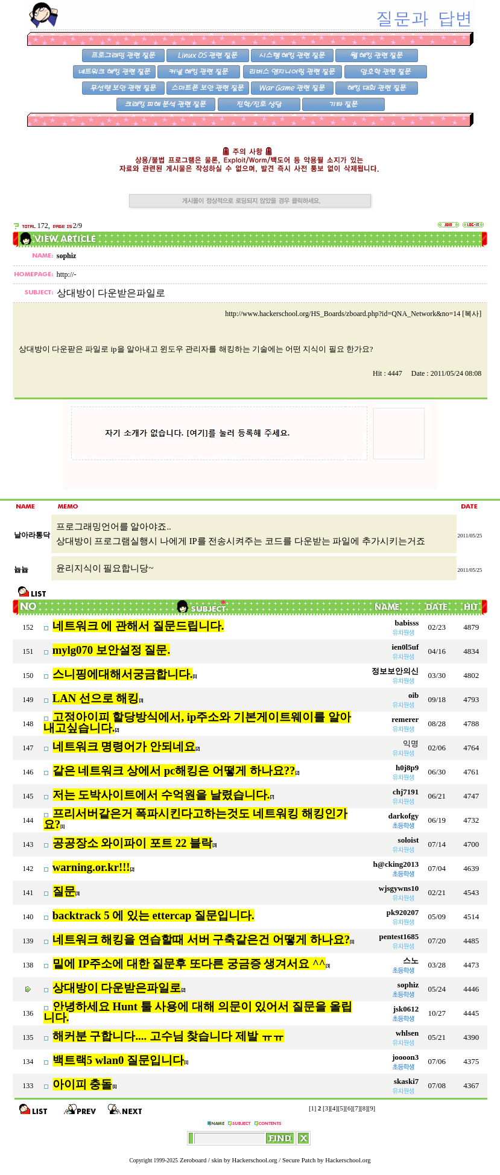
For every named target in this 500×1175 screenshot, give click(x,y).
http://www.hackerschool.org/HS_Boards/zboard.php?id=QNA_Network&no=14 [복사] (353, 313)
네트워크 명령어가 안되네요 (123, 746)
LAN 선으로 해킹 (95, 698)
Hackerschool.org (254, 1160)
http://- (67, 274)
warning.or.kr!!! (91, 867)
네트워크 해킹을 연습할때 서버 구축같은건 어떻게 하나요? (201, 939)
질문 (63, 891)
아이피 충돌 (82, 1084)
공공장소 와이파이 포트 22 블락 (132, 843)
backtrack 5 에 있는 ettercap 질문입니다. (153, 915)
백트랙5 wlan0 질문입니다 (118, 1060)
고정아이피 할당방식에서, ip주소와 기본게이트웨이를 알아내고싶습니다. (197, 723)
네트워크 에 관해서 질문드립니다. (138, 625)
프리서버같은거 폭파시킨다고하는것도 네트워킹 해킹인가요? (195, 819)
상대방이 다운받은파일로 (117, 987)
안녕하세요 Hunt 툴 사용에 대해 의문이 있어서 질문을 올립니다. (197, 1012)
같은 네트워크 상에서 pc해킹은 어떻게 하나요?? (174, 770)
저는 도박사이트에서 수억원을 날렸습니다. (161, 794)
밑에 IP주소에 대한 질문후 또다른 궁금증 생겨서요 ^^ (189, 963)
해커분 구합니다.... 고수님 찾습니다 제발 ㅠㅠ (168, 1036)
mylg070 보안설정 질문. (111, 650)
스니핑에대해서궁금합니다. (122, 674)
